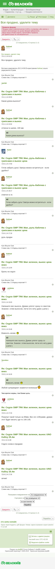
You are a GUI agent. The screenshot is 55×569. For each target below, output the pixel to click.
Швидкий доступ (2, 17)
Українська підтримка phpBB (39, 551)
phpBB (20, 549)
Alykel (9, 150)
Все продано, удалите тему (19, 22)
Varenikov (4, 360)
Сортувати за (27, 498)
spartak (4, 83)
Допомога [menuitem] (11, 17)
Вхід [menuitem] (52, 17)
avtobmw (10, 288)
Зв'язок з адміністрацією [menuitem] (40, 536)
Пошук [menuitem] (32, 17)
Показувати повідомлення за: (27, 494)
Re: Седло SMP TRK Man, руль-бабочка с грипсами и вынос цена (23, 159)
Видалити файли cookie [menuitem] (40, 542)
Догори (53, 79)
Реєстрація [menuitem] (42, 17)
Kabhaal (9, 46)
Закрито (6, 39)
